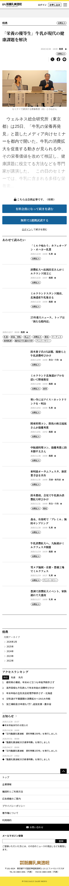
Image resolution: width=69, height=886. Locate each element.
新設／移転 (16, 336)
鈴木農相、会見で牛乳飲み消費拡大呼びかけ (47, 497)
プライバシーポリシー (13, 805)
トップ (5, 777)
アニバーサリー (43, 340)
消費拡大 (62, 23)
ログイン (42, 4)
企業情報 (6, 784)
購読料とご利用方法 (12, 791)
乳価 (6, 336)
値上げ (27, 336)
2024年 (10, 651)
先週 (13, 677)
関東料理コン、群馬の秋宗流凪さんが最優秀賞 (48, 425)
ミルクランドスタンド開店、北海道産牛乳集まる (47, 295)
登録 (61, 841)
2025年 (10, 646)
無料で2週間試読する (34, 220)
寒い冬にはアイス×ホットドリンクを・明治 (48, 401)
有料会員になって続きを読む (34, 209)
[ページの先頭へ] (63, 771)
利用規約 (6, 820)
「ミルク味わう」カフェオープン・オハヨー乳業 (48, 247)
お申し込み (54, 4)
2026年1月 (12, 641)
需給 (46, 336)
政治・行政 (55, 359)
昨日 (6, 677)
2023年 (10, 656)
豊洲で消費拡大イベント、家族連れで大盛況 (48, 593)
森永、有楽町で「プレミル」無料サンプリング (48, 521)
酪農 (61, 48)
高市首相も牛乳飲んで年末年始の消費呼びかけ (30, 687)
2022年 (10, 660)
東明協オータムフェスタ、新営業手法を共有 (48, 473)
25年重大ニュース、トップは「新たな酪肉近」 (47, 319)
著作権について (10, 812)
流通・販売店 (56, 479)
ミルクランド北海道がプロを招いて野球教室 (47, 377)
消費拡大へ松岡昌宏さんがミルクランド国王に (47, 271)
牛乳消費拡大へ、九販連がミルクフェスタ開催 (47, 545)
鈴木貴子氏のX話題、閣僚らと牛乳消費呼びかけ (48, 354)
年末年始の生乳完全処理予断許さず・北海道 (29, 693)
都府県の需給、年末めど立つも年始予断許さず (30, 682)
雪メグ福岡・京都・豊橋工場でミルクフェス (47, 569)
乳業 (52, 253)
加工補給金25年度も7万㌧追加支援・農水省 (28, 704)
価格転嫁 (8, 340)
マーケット (57, 336)
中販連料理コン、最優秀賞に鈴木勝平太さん (48, 449)
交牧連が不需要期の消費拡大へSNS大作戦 (28, 698)
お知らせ (8, 716)
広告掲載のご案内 (11, 798)
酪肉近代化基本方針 (24, 340)
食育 (45, 388)
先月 (21, 677)
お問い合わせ (34, 827)
